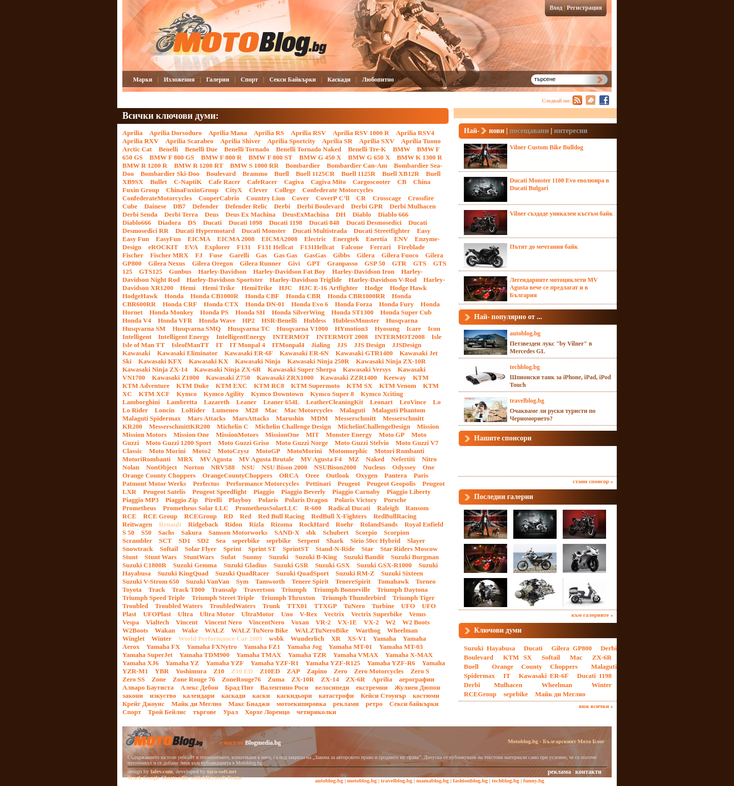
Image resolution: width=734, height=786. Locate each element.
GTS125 (151, 271)
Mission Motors (144, 434)
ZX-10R (302, 679)
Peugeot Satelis (164, 491)
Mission (428, 426)
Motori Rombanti (400, 451)
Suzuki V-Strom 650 (150, 581)
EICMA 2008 (235, 239)
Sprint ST (262, 549)
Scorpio (366, 532)
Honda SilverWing (298, 312)
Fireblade (411, 247)
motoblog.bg (362, 780)
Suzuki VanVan (207, 581)
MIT (312, 434)
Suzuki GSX (332, 565)
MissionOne (282, 434)
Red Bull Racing (281, 516)
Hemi (187, 288)
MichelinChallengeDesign (373, 426)
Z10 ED (242, 671)
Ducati (212, 222)
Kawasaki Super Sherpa (302, 369)
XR (335, 638)
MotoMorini (304, 451)
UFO (408, 606)
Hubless (315, 320)
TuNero (354, 606)
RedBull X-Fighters (339, 516)
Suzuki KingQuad (183, 573)
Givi (294, 263)
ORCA (289, 475)
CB (401, 182)
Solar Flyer (201, 549)
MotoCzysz (233, 451)
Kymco (186, 394)
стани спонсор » (593, 481)
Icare (413, 328)
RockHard (314, 524)
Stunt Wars (161, 557)
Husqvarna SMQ (196, 328)
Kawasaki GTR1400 (363, 353)
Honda (174, 296)
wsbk (276, 638)
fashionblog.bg (470, 780)
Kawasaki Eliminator (187, 353)
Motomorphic (348, 451)
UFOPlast (157, 614)
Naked (375, 459)
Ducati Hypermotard (205, 230)
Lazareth (216, 402)
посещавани (529, 131)
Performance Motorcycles (262, 483)
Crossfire (421, 198)
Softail (169, 549)
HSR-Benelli (279, 320)
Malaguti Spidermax (151, 418)
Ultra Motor (217, 614)
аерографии (417, 679)
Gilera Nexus (167, 263)
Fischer (132, 255)
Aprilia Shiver (240, 141)
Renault (170, 524)
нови (496, 131)
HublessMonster (356, 320)
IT (219, 345)
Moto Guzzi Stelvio (362, 443)
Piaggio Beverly (303, 491)
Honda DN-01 (264, 304)
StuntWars (199, 557)
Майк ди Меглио (196, 704)
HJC (285, 288)
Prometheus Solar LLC (195, 508)
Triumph (294, 589)
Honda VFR (175, 320)
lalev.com (161, 771)
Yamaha (385, 638)
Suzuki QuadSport (302, 573)
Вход (555, 7)
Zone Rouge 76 (194, 679)
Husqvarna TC (248, 328)
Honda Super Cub (406, 312)
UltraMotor (257, 614)
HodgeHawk (140, 296)
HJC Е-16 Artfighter (328, 288)
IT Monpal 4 (247, 345)
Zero (340, 671)
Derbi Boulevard (321, 206)
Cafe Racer (224, 182)
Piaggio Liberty (409, 491)
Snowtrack (137, 549)
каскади (233, 695)
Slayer (416, 540)
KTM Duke (192, 385)
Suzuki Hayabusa (489, 648)
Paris (420, 475)
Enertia (376, 239)
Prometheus (139, 508)
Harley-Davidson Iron (363, 271)
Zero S (419, 671)
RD (228, 516)
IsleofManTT (190, 345)
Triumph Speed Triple (153, 597)
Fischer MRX (169, 255)
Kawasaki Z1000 (175, 377)
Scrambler (137, 540)
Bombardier (302, 165)
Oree (312, 475)
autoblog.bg (525, 333)
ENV (401, 239)
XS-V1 (356, 638)
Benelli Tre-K (367, 149)
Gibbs (341, 255)
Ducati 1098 (245, 222)
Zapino (317, 671)
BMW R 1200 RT (198, 165)
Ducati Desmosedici (374, 222)
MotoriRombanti (146, 459)
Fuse (216, 255)
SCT (165, 540)
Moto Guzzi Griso (243, 443)
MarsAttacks (250, 418)
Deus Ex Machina (250, 214)
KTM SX (360, 385)
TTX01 (297, 606)
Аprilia (382, 679)
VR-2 (323, 622)
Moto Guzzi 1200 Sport (179, 443)
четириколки (316, 712)
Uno (287, 614)
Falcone (352, 247)
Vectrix (334, 614)
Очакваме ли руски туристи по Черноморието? (552, 414)
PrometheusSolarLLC (266, 508)
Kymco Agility (223, 394)
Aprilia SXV (377, 141)
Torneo (425, 581)
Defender (205, 206)
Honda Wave (217, 320)
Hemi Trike (218, 288)
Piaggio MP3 (140, 500)
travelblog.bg (527, 400)
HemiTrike (257, 288)
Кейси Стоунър (383, 695)
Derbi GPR (367, 206)
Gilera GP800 (572, 648)
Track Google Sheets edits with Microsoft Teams (185, 777)
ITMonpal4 (288, 345)
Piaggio (263, 491)
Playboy (240, 500)
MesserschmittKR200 (179, 426)
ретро (373, 704)
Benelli (168, 149)
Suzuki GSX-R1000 (384, 565)
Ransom (417, 508)
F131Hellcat (317, 247)
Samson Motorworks (238, 532)
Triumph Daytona (402, 589)
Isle (437, 336)
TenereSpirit (353, 581)
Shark (335, 540)
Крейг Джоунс (143, 704)
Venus (417, 614)
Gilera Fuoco (399, 255)
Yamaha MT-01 (351, 646)
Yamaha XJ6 (140, 663)
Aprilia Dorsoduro (175, 133)
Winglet (133, 638)
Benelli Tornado (247, 149)
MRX (185, 459)
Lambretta (182, 402)
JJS (342, 345)
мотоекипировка (301, 704)
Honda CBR (303, 296)
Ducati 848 (324, 222)
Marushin (290, 418)
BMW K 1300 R (419, 157)
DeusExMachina (305, 214)
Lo (436, 402)
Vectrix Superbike (376, 614)
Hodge (373, 288)
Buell (281, 173)
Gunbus (180, 271)
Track (156, 589)
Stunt (130, 557)
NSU (248, 467)
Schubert (336, 532)
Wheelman (402, 630)
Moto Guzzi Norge (302, 443)
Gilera (366, 255)
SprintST (296, 549)
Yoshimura (191, 671)
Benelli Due (201, 149)
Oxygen (367, 475)
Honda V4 (136, 320)
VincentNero (266, 622)
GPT (314, 263)
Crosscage (387, 198)
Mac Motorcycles (308, 410)
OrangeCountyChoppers (237, 475)
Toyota (132, 589)
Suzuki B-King (316, 557)
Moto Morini (167, 451)
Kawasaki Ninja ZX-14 (155, 369)
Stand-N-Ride (335, 549)
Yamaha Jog (304, 646)
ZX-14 (330, 679)
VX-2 (371, 622)
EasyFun (168, 239)
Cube (130, 206)
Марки (142, 79)
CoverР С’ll (333, 198)
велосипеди (332, 687)
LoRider (193, 410)
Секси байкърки (414, 704)
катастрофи (336, 695)
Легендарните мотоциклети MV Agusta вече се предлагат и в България (554, 287)
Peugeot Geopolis (391, 483)
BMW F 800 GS (171, 157)
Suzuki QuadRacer (242, 573)
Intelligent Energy (183, 336)
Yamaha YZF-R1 (275, 663)
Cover (300, 198)
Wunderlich (307, 638)
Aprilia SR (337, 141)
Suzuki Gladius (245, 565)
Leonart (381, 402)
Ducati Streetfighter (382, 230)
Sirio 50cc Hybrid (375, 540)
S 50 (128, 532)
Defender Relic (246, 206)
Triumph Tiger (413, 597)
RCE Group (160, 516)
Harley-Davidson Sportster (225, 279)
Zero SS (133, 679)
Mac (271, 410)
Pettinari (318, 483)
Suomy (252, 557)
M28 (251, 410)
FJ (198, 255)
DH (341, 214)
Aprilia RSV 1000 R (361, 133)
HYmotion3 (351, 328)
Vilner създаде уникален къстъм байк (561, 213)
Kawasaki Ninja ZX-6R (227, 369)
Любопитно (378, 79)
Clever (258, 190)
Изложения (179, 79)
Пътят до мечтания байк (544, 246)
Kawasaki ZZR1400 (349, 377)
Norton (194, 467)
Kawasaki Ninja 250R (318, 361)
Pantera (395, 475)
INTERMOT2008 (400, 336)
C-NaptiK (188, 182)
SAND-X (286, 532)
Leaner (246, 402)
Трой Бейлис (167, 712)
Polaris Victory (355, 500)
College (285, 190)
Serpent (308, 540)
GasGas (315, 255)
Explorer (217, 247)
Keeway (395, 377)
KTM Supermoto (315, 385)
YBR (162, 671)
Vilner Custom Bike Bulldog (546, 147)
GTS (419, 263)
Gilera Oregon (212, 263)
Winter (161, 638)
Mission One (191, 434)
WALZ (214, 630)
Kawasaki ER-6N (303, 353)
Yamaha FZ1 (262, 646)
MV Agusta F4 (321, 459)
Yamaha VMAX (355, 655)
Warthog (367, 630)
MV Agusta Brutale (266, 459)
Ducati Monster (264, 230)
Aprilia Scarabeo (189, 141)
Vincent (187, 622)
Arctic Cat (137, 149)
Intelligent (136, 336)
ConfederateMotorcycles (157, 198)
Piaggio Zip (181, 500)
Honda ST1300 (352, 312)
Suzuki (278, 557)
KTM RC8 (269, 385)
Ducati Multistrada (320, 230)
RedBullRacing (394, 516)
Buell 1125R (359, 173)
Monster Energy (349, 434)
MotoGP (268, 451)
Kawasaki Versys (367, 369)
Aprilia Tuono (421, 141)
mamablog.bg (432, 780)
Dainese (155, 206)
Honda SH (250, 312)
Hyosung (387, 328)
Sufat (228, 557)
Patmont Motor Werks (154, 483)
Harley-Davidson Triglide (306, 279)
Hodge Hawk (408, 288)
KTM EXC (231, 385)
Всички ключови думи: (170, 116)
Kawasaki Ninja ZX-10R (391, 361)
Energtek (346, 239)
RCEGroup (200, 516)
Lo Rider (135, 410)
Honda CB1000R (214, 296)
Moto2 (201, 451)
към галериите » (592, 615)
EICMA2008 (279, 239)
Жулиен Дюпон (417, 687)
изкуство (163, 695)
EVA (191, 247)
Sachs (166, 532)
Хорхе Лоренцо (267, 712)
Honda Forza (353, 304)
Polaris (268, 500)
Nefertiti (403, 459)
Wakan (165, 630)
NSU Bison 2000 (284, 467)
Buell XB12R (401, 173)
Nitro (429, 459)
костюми (426, 695)
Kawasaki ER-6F (248, 353)
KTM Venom (397, 385)
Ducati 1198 (285, 222)
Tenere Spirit (310, 581)
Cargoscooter (371, 182)
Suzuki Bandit (364, 557)
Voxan (300, 622)
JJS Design (369, 345)
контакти (588, 771)
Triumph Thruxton (288, 597)
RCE (129, 516)
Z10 (218, 671)
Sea (221, 540)
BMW (401, 149)
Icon (434, 328)
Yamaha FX (163, 646)
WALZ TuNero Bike (259, 630)
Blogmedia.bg (263, 742)
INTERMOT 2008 (342, 336)
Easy (424, 230)
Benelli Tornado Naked (309, 149)
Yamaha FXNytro (212, 646)
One (428, 467)
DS (192, 222)
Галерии (217, 79)
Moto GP (392, 434)
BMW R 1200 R (144, 165)
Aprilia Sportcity (291, 141)
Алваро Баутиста (148, 687)
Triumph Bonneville (341, 589)
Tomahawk (393, 581)
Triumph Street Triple (223, 597)
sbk (311, 532)
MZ (354, 459)
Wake (190, 630)
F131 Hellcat (275, 247)
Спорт (249, 79)
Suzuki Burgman (415, 557)
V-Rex (308, 614)
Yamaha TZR (307, 655)
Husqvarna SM (144, 328)
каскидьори (294, 695)
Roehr (345, 524)
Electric (315, 239)
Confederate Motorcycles (337, 190)
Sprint (232, 549)
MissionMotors (237, 434)
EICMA (199, 239)
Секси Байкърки (292, 79)
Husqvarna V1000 (302, 328)
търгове (204, 712)
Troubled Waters (179, 606)
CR (361, 198)
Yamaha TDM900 (204, 655)
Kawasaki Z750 (228, 377)
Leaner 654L (281, 402)
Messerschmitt (355, 418)
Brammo (255, 173)
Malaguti (352, 410)
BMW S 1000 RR (254, 165)
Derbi (282, 206)
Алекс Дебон (199, 687)
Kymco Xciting (381, 394)
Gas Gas (286, 255)
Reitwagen (137, 524)
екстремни (371, 687)
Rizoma (282, 524)
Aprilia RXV (140, 141)
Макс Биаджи (249, 704)
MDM (319, 418)
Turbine (383, 606)
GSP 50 (374, 263)
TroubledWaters (232, 606)
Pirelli (213, 500)
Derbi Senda (140, 214)
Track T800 (188, 589)
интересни (571, 131)
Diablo (361, 214)
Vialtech (157, 622)
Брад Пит (239, 687)
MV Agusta (216, 459)
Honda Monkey (171, 312)
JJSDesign (407, 345)
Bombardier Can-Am (357, 165)
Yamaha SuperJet (147, 655)
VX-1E (347, 622)
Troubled (135, 606)
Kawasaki (136, 353)
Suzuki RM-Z (354, 573)
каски (261, 695)
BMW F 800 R (221, 157)
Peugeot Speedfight (219, 491)
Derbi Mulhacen (412, 206)
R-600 (312, 508)
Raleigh (388, 508)
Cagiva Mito (328, 182)
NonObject (161, 467)
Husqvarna (401, 320)
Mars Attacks (207, 418)
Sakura (191, 532)
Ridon (234, 524)
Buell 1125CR (315, 173)
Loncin (164, 410)
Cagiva (294, 182)
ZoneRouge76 (241, 679)
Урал (230, 712)
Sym (242, 581)
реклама (559, 771)
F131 (243, 247)
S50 (146, 532)
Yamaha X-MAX (409, 655)
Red (245, 516)
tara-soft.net (222, 771)
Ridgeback (203, 524)
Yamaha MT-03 (401, 646)
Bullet (158, 182)
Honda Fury (396, 304)
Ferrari (380, 247)
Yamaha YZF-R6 (391, 663)
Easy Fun (135, 239)
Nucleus (374, 467)
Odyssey (404, 467)
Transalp (224, 589)
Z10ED (270, 671)
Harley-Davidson (222, 271)
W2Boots (135, 630)
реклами (346, 704)
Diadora (169, 222)
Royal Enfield (423, 524)
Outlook (337, 475)
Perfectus (206, 483)
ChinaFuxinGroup (192, 190)
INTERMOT (291, 336)
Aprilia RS (269, 133)
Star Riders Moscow (408, 549)
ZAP (293, 671)
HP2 (248, 320)
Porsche (395, 500)
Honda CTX (221, 304)
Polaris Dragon (306, 500)
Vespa (130, 622)
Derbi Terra (181, 214)
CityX (233, 190)
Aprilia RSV (308, 133)
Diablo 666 (393, 214)
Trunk (271, 606)
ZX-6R (355, 679)
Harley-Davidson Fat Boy (289, 271)
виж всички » (596, 706)
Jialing (320, 345)
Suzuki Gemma (195, 565)
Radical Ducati (349, 508)
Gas (261, 255)
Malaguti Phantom (398, 410)
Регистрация (584, 7)
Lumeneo (225, 410)
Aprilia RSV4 (415, 133)
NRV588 (222, 467)
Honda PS (214, 312)
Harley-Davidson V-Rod (383, 279)
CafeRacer (262, 182)
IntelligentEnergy (241, 336)
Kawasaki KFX (160, 361)
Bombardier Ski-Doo (170, 173)
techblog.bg (525, 367)
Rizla (256, 524)
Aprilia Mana (227, 133)
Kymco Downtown (277, 394)
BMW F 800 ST (270, 157)
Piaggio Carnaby (356, 491)
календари (199, 695)
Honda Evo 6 (310, 304)
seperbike (245, 540)
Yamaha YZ (182, 663)
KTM (421, 377)
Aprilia (132, 133)
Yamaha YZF (225, 663)
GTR (399, 263)
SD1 (184, 540)
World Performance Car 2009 (220, 638)
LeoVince (413, 402)
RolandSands (379, 524)
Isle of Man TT (143, 345)
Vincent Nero (223, 622)
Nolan (130, 467)
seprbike (278, 540)
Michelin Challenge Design (293, 426)
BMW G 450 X (320, 157)
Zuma (276, 679)
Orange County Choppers (159, 475)
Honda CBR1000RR (356, 296)
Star (367, 549)
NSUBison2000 (335, 467)
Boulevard (221, 173)
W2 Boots (416, 622)
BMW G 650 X (369, 157)
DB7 (179, 206)
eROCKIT (163, 247)
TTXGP (325, 606)
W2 (390, 622)
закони (132, 695)
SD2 (203, 540)
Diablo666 (136, 222)
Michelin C (232, 426)
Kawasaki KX (208, 361)
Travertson (259, 589)
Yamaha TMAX (258, 655)
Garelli (239, 255)
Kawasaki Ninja (257, 361)
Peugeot (348, 483)
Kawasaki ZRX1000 (285, 377)
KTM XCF (154, 394)
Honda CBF (262, 296)
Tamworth (270, 581)
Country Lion (265, 198)
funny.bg (533, 780)
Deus (212, 214)
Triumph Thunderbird (354, 597)
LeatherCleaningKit (334, 402)
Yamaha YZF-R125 (332, 663)
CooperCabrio (218, 198)
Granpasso (342, 263)
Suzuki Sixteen (402, 573)
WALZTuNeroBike (321, 630)
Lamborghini (141, 402)
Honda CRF (180, 304)
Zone (158, 679)
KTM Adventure (146, 385)
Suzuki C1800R (144, 565)
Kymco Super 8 (332, 394)
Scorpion (396, 532)
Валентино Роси (284, 687)
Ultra (185, 614)
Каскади (339, 79)
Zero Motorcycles (379, 671)
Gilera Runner (260, 263)
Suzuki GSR (291, 565)
